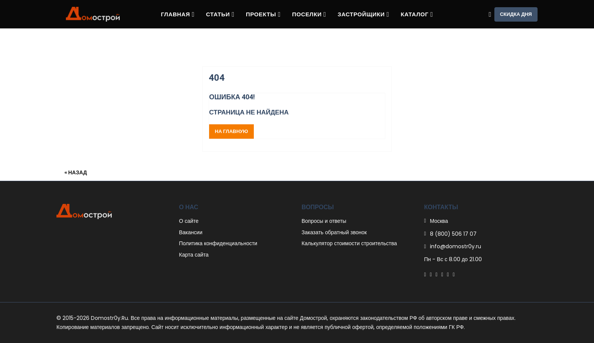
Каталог (417, 14)
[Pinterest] (437, 274)
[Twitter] (431, 274)
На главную (231, 131)
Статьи (220, 14)
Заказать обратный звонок (334, 232)
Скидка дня (516, 14)
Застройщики (363, 14)
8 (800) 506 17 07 (453, 234)
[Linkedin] (442, 274)
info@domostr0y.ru (455, 246)
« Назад (75, 172)
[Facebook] (425, 274)
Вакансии (191, 232)
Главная (178, 14)
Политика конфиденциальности (218, 243)
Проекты (263, 14)
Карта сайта (194, 254)
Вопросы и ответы (324, 221)
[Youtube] (454, 274)
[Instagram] (448, 274)
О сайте (189, 221)
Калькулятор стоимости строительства (349, 243)
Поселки (309, 14)
